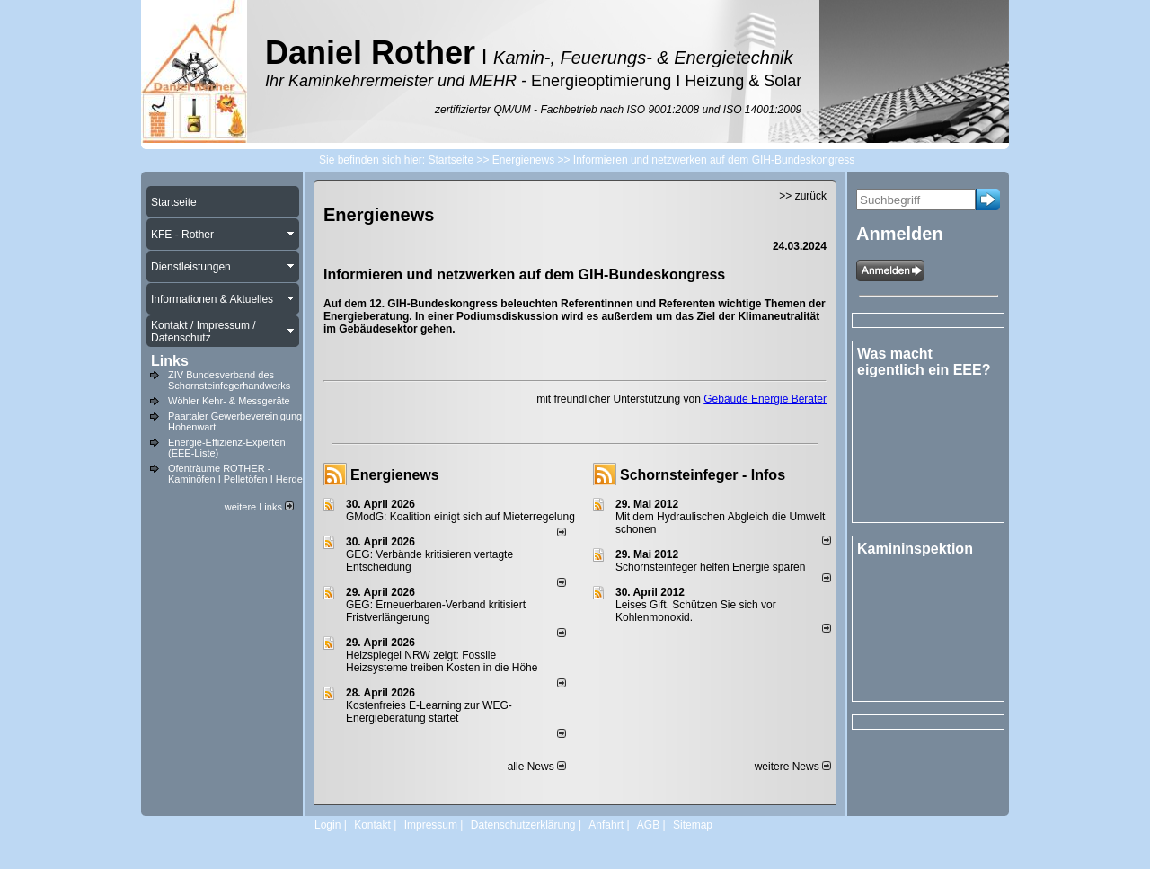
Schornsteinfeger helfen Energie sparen (710, 567)
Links (170, 360)
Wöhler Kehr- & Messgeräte (229, 400)
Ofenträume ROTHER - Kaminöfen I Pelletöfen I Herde (235, 473)
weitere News (793, 766)
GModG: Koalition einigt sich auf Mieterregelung (460, 516)
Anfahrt (606, 825)
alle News (537, 766)
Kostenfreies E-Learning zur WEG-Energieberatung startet (429, 711)
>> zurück (803, 196)
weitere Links (259, 506)
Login (327, 825)
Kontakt (372, 825)
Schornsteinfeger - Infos (702, 475)
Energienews (394, 475)
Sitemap (692, 825)
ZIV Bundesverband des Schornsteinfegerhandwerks (229, 380)
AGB (648, 825)
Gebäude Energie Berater (765, 399)
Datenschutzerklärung (523, 825)
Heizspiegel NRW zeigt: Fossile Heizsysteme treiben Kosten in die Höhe (441, 661)
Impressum (430, 825)
